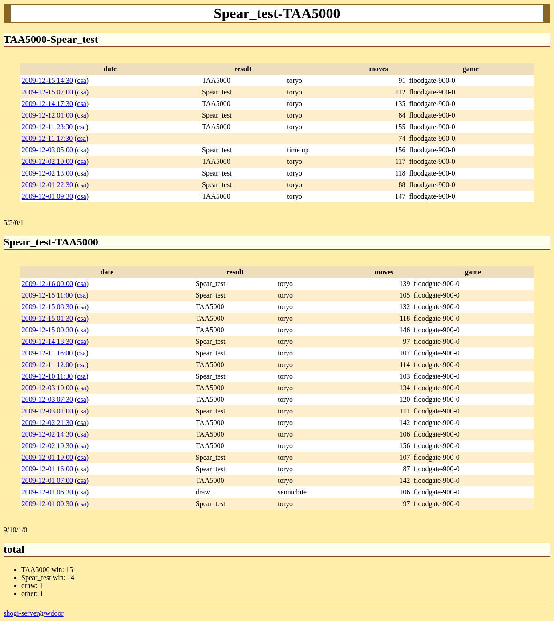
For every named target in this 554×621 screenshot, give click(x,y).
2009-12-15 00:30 (47, 330)
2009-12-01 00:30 (47, 503)
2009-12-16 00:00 (47, 283)
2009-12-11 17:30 (47, 138)
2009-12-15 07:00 (47, 92)
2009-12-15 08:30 (47, 306)
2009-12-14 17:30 (47, 103)
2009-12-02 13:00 (47, 173)
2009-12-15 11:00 (47, 295)
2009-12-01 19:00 (47, 457)
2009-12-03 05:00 (47, 150)
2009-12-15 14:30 (47, 80)
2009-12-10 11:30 (47, 376)
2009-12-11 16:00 (47, 353)
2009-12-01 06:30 (47, 492)
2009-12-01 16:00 (47, 469)
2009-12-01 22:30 (47, 184)
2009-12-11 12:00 (47, 364)
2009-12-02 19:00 (47, 161)
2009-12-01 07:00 (47, 480)
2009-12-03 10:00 (47, 388)
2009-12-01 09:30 (47, 196)
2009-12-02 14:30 (47, 434)
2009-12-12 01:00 (47, 115)
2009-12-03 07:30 (47, 399)
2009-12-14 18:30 (47, 341)
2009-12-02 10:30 (47, 445)
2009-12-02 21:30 (47, 422)
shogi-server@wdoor (34, 613)
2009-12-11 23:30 (47, 127)
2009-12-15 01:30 (47, 318)
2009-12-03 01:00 (47, 411)
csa (81, 80)
